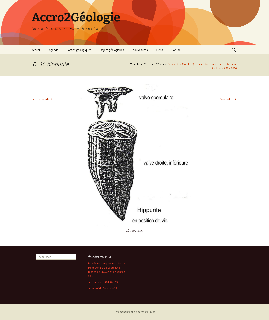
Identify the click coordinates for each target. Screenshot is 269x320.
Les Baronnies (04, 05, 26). (103, 282)
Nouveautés (140, 50)
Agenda (53, 50)
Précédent (42, 99)
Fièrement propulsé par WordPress (134, 312)
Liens (159, 50)
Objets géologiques (112, 50)
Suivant (228, 99)
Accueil (36, 50)
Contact (176, 50)
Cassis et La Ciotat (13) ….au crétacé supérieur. (195, 64)
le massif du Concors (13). (103, 288)
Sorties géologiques (79, 50)
